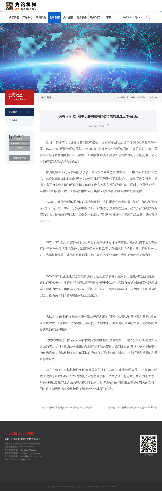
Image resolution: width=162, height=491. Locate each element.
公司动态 (142, 97)
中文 (130, 17)
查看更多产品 (19, 157)
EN (140, 17)
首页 (133, 97)
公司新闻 (46, 97)
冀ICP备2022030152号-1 (106, 486)
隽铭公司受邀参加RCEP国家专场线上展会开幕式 (73, 407)
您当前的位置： (124, 97)
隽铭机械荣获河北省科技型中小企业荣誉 (137, 407)
